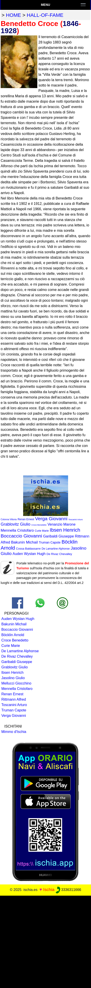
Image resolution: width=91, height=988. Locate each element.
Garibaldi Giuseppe (58, 536)
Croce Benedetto (39, 525)
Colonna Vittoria (9, 519)
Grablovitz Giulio (15, 524)
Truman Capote (50, 542)
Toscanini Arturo (75, 519)
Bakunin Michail (24, 542)
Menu (45, 4)
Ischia (48, 889)
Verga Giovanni (51, 518)
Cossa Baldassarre (28, 548)
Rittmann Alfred (13, 699)
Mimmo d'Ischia (13, 732)
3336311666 (68, 890)
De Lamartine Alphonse (56, 548)
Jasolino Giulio (13, 678)
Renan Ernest (26, 519)
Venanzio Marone (62, 524)
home (13, 15)
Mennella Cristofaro (17, 530)
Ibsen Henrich (65, 530)
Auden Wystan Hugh (29, 554)
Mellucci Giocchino (16, 683)
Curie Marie (42, 530)
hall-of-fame (45, 15)
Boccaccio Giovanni (21, 535)
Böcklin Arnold (12, 635)
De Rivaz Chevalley (59, 554)
